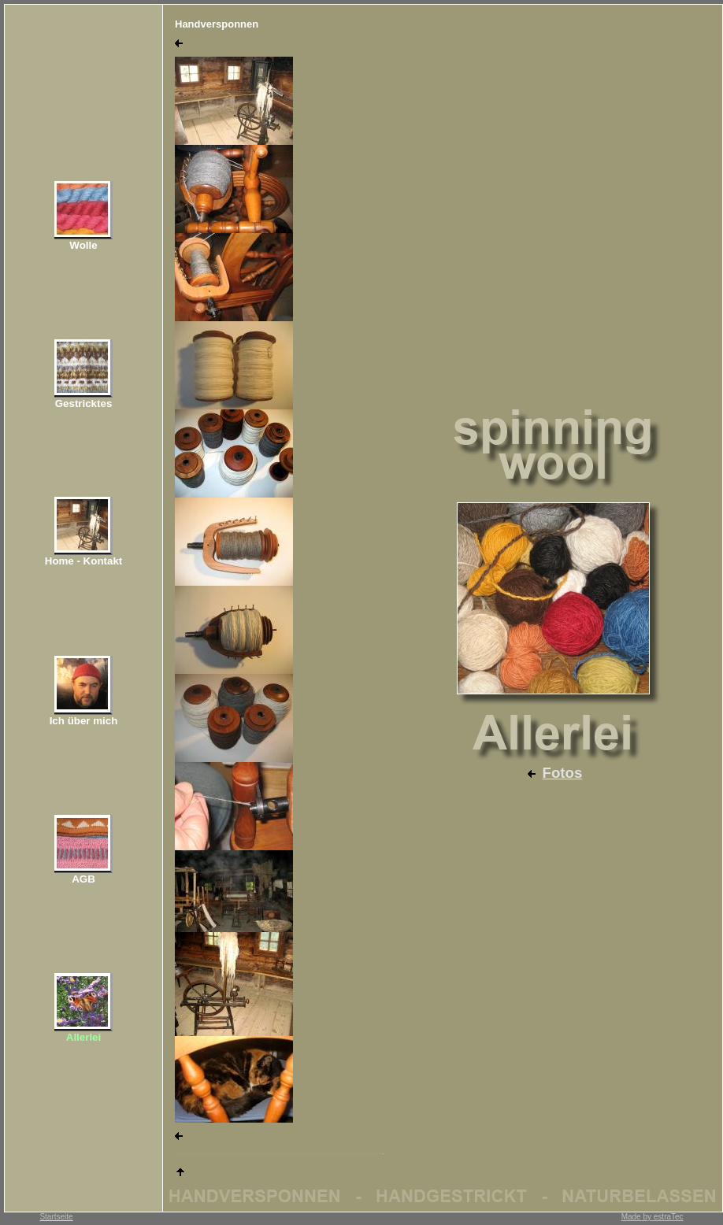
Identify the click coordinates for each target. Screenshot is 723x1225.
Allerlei (83, 1037)
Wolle (83, 245)
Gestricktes (84, 403)
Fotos (563, 772)
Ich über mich (84, 721)
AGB (83, 879)
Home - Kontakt (83, 561)
